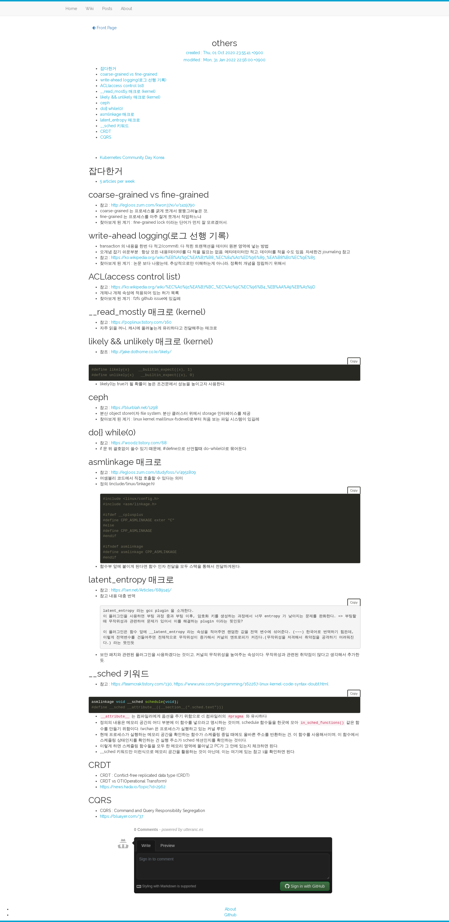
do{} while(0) (111, 108)
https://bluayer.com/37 (121, 816)
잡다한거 (108, 68)
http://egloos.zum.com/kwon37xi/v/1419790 (153, 205)
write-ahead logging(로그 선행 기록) (133, 80)
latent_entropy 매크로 (120, 120)
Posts (107, 8)
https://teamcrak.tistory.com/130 (141, 684)
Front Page (104, 27)
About (126, 8)
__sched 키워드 (114, 125)
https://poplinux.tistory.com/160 (141, 322)
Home (71, 8)
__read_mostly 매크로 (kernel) (127, 91)
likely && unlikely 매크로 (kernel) (130, 97)
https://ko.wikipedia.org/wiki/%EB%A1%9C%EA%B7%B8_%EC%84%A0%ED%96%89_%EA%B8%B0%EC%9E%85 (213, 257)
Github (230, 915)
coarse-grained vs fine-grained (128, 74)
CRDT (105, 131)
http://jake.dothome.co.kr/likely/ (141, 351)
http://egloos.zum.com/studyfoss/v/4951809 (153, 472)
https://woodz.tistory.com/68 (139, 443)
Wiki (90, 8)
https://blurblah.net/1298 (134, 407)
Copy (354, 361)
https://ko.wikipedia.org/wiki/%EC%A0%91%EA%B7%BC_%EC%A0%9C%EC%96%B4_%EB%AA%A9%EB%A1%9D (213, 287)
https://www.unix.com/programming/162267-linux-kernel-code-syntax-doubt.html (251, 684)
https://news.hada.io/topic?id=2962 (133, 787)
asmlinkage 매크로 (117, 114)
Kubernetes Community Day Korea (132, 157)
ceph (105, 103)
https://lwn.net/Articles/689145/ (141, 590)
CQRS (105, 137)
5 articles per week (117, 181)
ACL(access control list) (122, 85)
